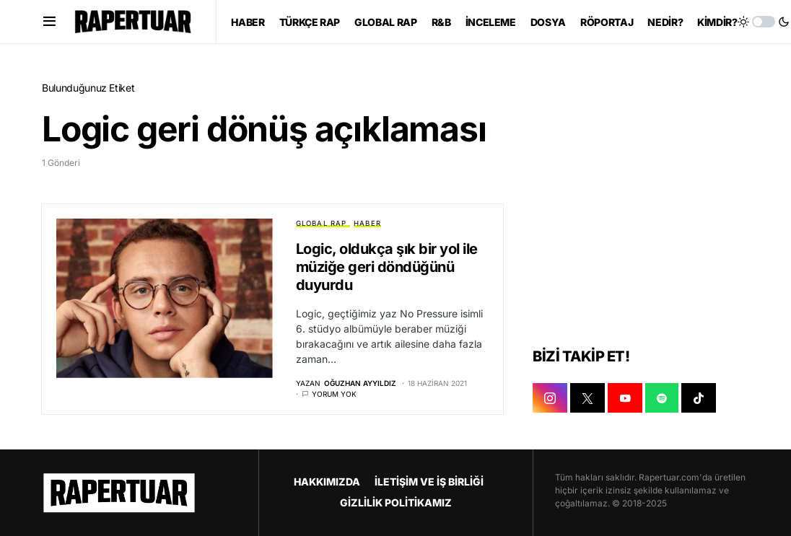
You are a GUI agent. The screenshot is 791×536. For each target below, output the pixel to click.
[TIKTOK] (698, 399)
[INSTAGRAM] (550, 399)
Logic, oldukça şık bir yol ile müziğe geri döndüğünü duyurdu (387, 267)
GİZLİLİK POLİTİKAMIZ (396, 502)
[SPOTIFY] (661, 399)
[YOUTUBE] (625, 399)
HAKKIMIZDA (327, 481)
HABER (367, 223)
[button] (49, 21)
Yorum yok (334, 394)
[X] (587, 399)
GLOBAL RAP (321, 223)
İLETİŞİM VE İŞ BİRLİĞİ (429, 481)
